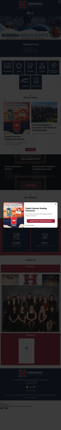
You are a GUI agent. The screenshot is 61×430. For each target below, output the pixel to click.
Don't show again (29, 225)
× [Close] (55, 204)
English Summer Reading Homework (41, 221)
